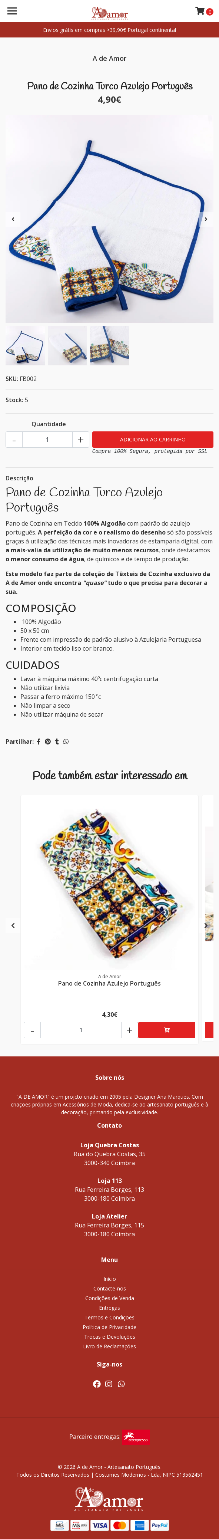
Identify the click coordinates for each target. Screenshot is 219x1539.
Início (109, 1278)
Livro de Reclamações (109, 1346)
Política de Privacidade (109, 1327)
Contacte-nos (109, 1288)
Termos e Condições (109, 1317)
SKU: (12, 379)
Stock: (14, 400)
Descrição (19, 478)
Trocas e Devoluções (109, 1336)
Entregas (109, 1307)
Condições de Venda (109, 1298)
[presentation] (13, 219)
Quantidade (48, 424)
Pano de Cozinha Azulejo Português (109, 983)
